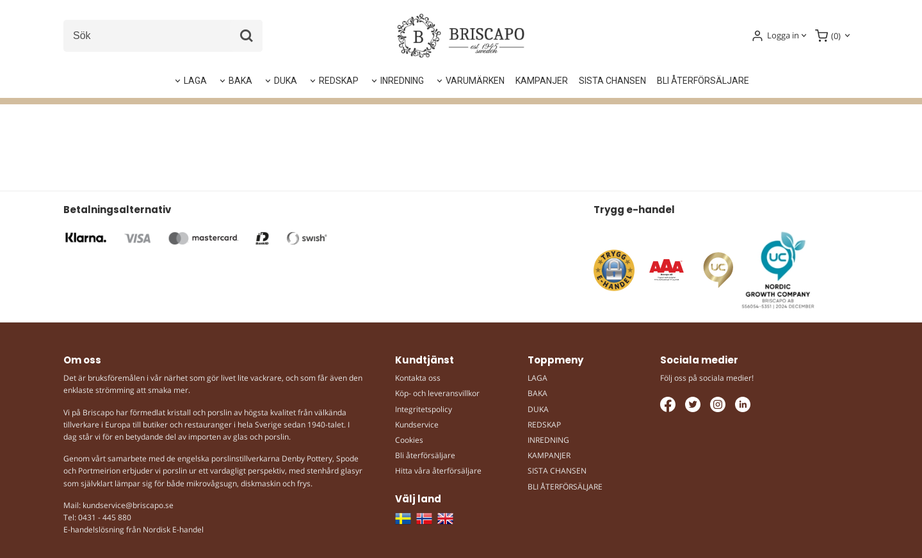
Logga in (783, 35)
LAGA (195, 81)
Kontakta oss (418, 377)
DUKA (285, 81)
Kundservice (417, 424)
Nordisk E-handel (173, 529)
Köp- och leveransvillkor (437, 393)
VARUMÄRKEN (475, 81)
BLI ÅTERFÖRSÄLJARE (703, 81)
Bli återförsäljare (425, 455)
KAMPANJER (541, 81)
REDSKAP (339, 81)
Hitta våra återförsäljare (438, 470)
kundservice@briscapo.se (128, 505)
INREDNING (402, 81)
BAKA (240, 81)
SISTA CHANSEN (612, 81)
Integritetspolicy (423, 409)
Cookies (409, 439)
